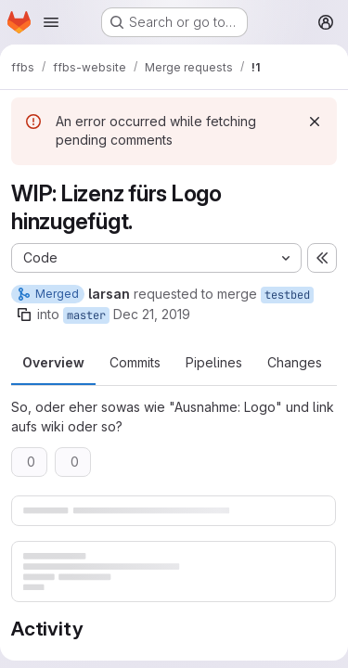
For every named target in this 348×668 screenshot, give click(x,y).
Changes (294, 362)
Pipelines (214, 362)
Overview (53, 362)
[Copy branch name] (24, 314)
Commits (135, 362)
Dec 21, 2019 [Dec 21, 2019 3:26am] (151, 314)
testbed (287, 295)
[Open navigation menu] (51, 22)
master (86, 315)
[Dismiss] (314, 121)
